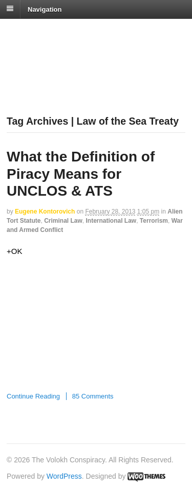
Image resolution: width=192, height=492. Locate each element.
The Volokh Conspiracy (79, 31)
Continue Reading (33, 396)
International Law (111, 220)
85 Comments (93, 396)
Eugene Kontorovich (45, 211)
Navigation (44, 9)
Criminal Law (63, 220)
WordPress (64, 476)
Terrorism (154, 220)
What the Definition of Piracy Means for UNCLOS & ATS (81, 174)
